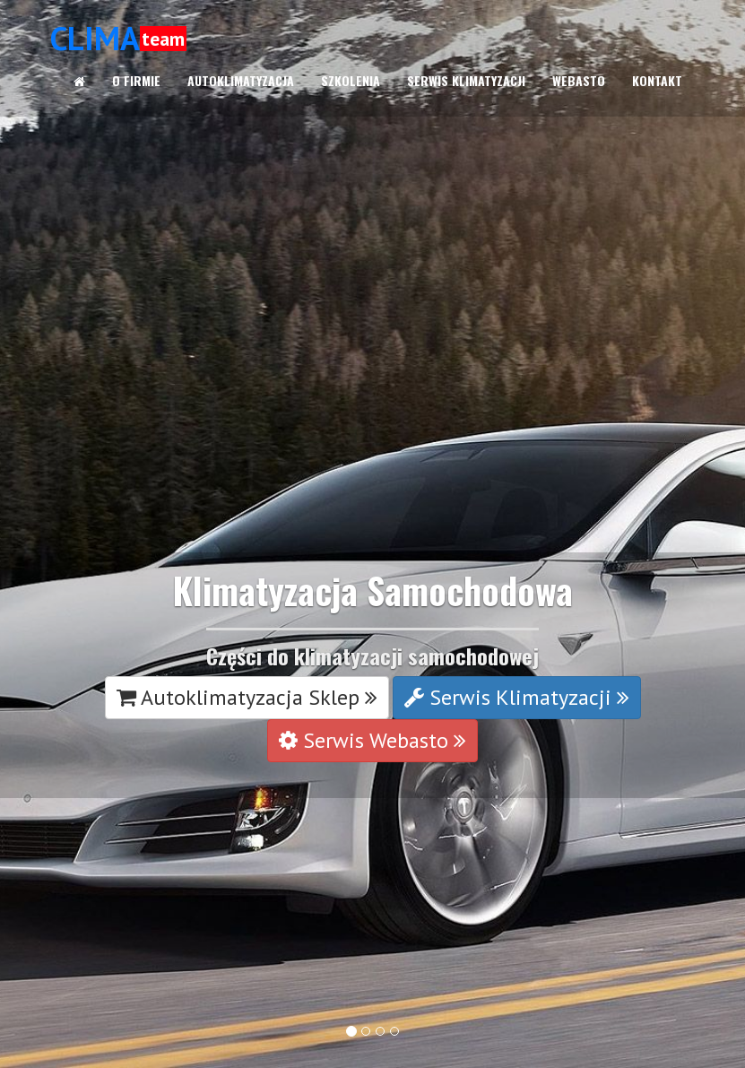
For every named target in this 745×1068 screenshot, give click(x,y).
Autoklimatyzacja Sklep (247, 697)
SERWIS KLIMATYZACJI (466, 80)
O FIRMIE (136, 80)
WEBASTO (578, 80)
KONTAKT (657, 80)
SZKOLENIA (350, 80)
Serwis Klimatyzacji (516, 697)
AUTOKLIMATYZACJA (240, 80)
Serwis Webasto (372, 740)
